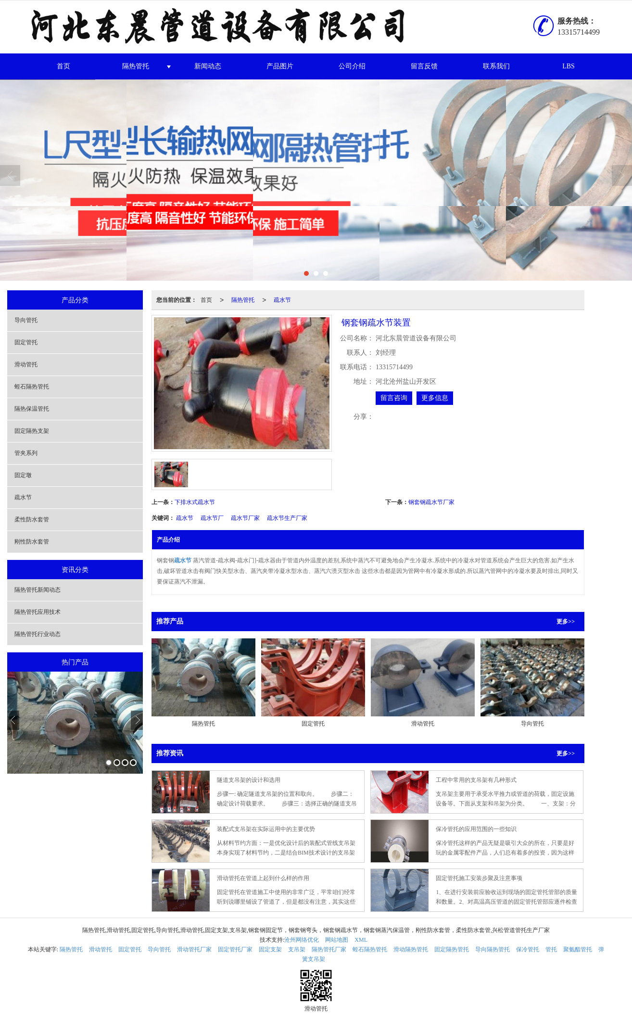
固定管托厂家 (235, 949)
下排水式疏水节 (195, 502)
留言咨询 (393, 398)
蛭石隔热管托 (31, 386)
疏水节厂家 (245, 518)
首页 (63, 66)
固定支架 (270, 949)
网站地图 (336, 939)
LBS (568, 66)
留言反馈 (424, 66)
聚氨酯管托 (577, 949)
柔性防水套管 (31, 519)
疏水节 (23, 497)
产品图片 (279, 66)
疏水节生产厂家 (287, 518)
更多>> (565, 621)
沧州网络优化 (301, 939)
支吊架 (296, 949)
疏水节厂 (212, 518)
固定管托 (26, 342)
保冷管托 (527, 949)
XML (360, 939)
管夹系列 (26, 453)
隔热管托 (135, 66)
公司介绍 (352, 66)
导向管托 (26, 320)
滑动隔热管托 (410, 949)
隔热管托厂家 (329, 949)
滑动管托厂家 (194, 949)
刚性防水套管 (31, 541)
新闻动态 (207, 66)
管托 (551, 949)
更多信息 (434, 398)
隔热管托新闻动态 (37, 589)
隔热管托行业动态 (37, 634)
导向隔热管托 (492, 949)
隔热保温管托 (31, 408)
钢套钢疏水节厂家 (431, 502)
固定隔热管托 (451, 949)
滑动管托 (26, 364)
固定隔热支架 (31, 431)
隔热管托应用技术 (37, 612)
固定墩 (23, 475)
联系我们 (496, 66)
